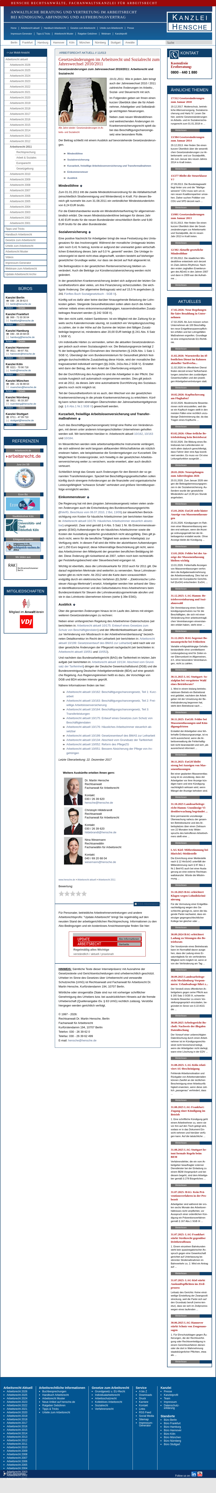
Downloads (145, 1394)
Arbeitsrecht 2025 (20, 70)
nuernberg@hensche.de (23, 403)
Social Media (146, 1415)
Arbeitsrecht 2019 (20, 103)
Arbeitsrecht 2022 (20, 86)
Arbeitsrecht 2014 (20, 130)
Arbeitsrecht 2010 (20, 174)
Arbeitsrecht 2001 (20, 223)
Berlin (14, 42)
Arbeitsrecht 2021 (20, 92)
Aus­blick (72, 178)
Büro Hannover (172, 1430)
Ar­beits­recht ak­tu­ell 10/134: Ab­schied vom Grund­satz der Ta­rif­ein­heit (109, 740)
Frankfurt (27, 42)
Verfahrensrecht (104, 1408)
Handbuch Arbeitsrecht (55, 28)
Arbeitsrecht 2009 (20, 179)
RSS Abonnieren (147, 904)
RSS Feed (145, 1412)
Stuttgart (116, 42)
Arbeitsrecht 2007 (20, 190)
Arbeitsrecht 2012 (20, 141)
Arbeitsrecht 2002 (20, 217)
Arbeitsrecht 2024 (20, 75)
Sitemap (144, 1419)
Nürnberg (100, 42)
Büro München (172, 1437)
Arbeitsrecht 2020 (20, 97)
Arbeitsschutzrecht (106, 1398)
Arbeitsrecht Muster (63, 34)
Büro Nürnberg (172, 1440)
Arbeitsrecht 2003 (20, 212)
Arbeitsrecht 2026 (20, 64)
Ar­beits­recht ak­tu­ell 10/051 (75, 651)
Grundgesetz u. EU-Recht (110, 1391)
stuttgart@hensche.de (22, 420)
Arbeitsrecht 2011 (21, 146)
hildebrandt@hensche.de (100, 832)
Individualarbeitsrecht (107, 1394)
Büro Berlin (170, 1419)
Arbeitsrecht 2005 (20, 201)
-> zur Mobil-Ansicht (17, 52)
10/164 (68, 438)
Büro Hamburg (172, 1426)
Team (167, 1398)
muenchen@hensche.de (23, 387)
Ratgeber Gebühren (87, 34)
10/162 (138, 433)
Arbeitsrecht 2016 (20, 119)
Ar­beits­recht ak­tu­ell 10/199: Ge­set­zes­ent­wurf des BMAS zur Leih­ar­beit (110, 735)
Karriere (144, 1401)
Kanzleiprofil (121, 34)
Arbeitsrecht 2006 (20, 195)
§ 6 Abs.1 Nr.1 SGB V (78, 406)
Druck (142, 1398)
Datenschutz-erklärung (171, 1407)
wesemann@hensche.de (100, 862)
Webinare (106, 34)
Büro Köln (169, 1433)
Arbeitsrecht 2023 (20, 81)
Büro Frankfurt (172, 1423)
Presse (130, 28)
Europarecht (23, 163)
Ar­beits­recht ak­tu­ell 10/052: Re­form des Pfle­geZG (97, 744)
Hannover (58, 42)
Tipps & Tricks (43, 34)
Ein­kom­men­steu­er (77, 172)
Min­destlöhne (75, 153)
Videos (9, 257)
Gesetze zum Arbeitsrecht (82, 28)
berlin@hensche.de (20, 304)
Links (142, 1408)
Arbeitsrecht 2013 (20, 135)
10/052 (102, 651)
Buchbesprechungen (54, 1391)
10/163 (148, 433)
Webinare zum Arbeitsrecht (21, 268)
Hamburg (43, 42)
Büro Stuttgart (172, 1444)
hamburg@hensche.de (22, 337)
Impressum (170, 1401)
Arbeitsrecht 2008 (20, 184)
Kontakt (143, 1405)
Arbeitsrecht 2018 (20, 108)
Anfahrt (9, 308)
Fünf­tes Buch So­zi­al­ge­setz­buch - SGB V (89, 293)
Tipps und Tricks (14, 228)
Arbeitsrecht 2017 (20, 114)
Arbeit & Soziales (26, 157)
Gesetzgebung (24, 168)
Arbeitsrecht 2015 (20, 124)
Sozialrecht (101, 1405)
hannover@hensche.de (22, 353)
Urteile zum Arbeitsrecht (111, 28)
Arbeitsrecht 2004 (20, 206)
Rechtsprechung (25, 152)
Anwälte (130, 42)
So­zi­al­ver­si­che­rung (78, 159)
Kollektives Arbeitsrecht (108, 1401)
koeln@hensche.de (20, 370)
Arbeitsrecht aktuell (30, 28)
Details (22, 308)
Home (14, 28)
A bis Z (143, 1391)
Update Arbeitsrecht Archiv (20, 274)
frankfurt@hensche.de (22, 320)
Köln (71, 42)
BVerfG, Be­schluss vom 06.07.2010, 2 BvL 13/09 (90, 512)
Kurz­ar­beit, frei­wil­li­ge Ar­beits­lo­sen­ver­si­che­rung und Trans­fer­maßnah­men (109, 165)
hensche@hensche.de (99, 802)
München (84, 42)
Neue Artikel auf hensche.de (58, 1401)
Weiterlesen (181, 130)
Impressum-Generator (21, 34)
